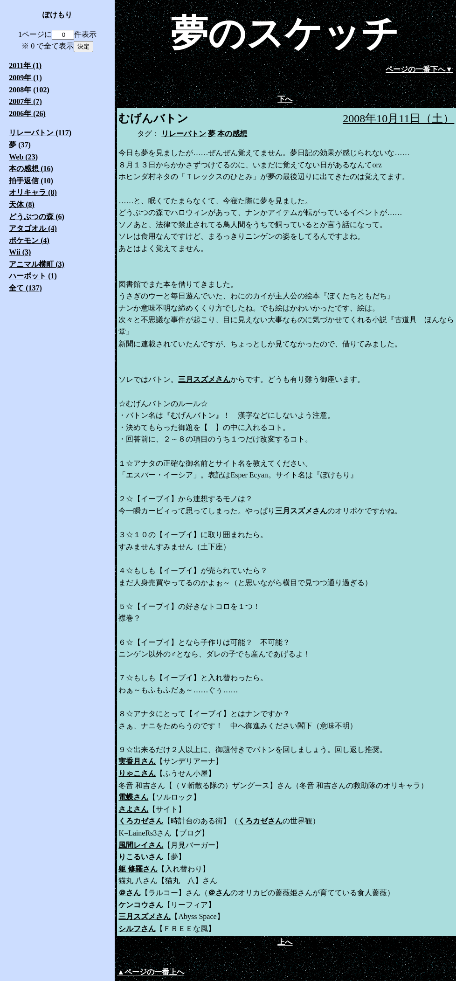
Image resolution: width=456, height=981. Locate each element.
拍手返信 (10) (31, 181)
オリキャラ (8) (33, 192)
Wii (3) (20, 252)
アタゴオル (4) (33, 228)
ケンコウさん (140, 905)
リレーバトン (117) (40, 133)
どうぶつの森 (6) (36, 217)
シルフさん (137, 929)
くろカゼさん (140, 821)
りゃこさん (137, 773)
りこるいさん (140, 857)
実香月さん (137, 761)
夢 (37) (20, 145)
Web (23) (23, 157)
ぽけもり (57, 15)
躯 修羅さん (138, 869)
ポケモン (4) (29, 240)
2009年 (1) (25, 78)
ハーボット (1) (33, 276)
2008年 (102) (29, 90)
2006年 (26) (27, 113)
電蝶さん (133, 797)
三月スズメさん (204, 379)
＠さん (129, 893)
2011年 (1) (25, 65)
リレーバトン (183, 134)
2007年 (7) (25, 101)
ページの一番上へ (154, 972)
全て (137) (25, 288)
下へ (284, 99)
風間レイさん (140, 845)
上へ (284, 942)
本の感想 (232, 134)
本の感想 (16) (31, 169)
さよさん (133, 809)
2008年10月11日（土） (398, 118)
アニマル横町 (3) (36, 264)
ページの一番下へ (415, 69)
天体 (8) (22, 204)
